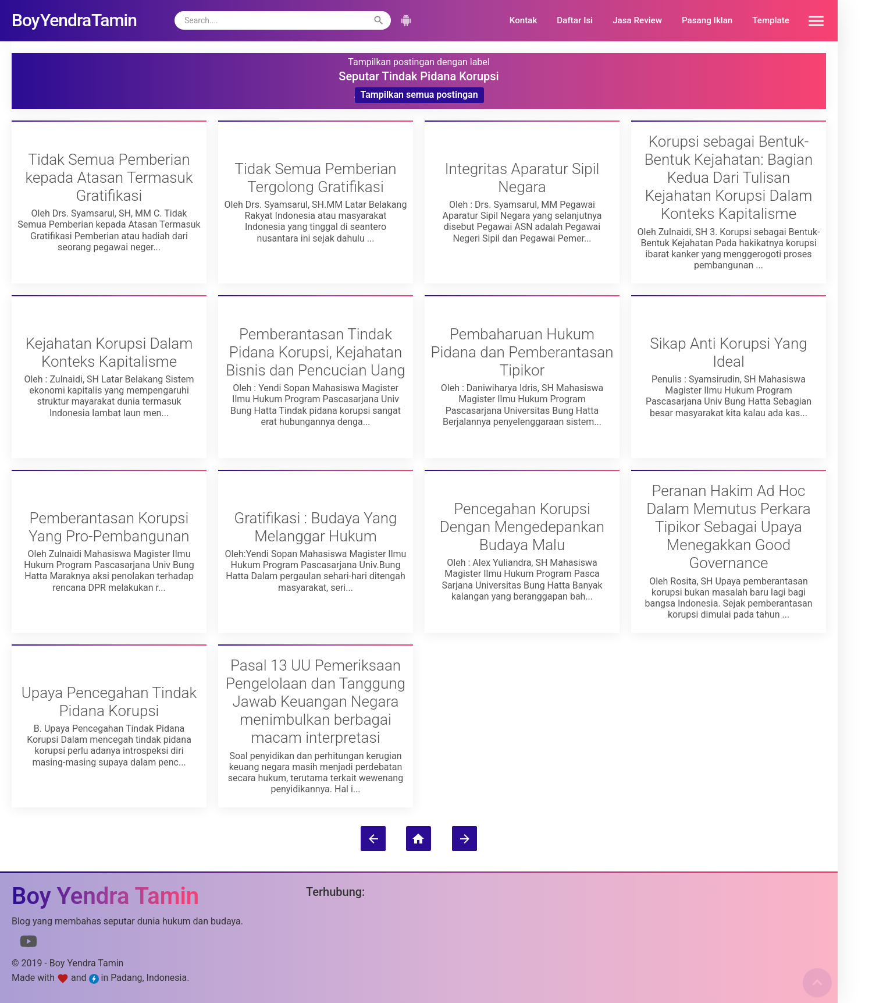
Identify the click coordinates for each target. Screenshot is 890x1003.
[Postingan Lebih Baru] (373, 838)
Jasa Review (637, 20)
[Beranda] (418, 838)
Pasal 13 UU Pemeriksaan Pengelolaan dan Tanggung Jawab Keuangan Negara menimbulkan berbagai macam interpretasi (315, 702)
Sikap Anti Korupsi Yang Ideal (728, 352)
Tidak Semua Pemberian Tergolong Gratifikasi (315, 178)
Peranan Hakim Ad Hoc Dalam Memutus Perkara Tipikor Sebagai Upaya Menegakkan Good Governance (728, 527)
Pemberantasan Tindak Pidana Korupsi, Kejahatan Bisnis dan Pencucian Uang (315, 352)
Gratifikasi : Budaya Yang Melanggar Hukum (315, 527)
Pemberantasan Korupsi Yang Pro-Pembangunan (109, 527)
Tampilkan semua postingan (419, 94)
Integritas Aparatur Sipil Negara (522, 178)
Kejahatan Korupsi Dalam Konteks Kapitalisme (109, 352)
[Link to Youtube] (28, 943)
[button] (812, 20)
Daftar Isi (575, 20)
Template (770, 20)
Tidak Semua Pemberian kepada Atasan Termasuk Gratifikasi (109, 177)
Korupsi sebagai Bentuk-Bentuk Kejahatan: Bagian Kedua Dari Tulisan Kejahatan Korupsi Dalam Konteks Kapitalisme (729, 178)
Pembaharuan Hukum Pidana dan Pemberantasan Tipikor (521, 352)
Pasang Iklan (707, 20)
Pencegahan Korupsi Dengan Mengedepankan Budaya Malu (522, 527)
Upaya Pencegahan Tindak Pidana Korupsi (109, 702)
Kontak (523, 20)
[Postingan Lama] (464, 838)
